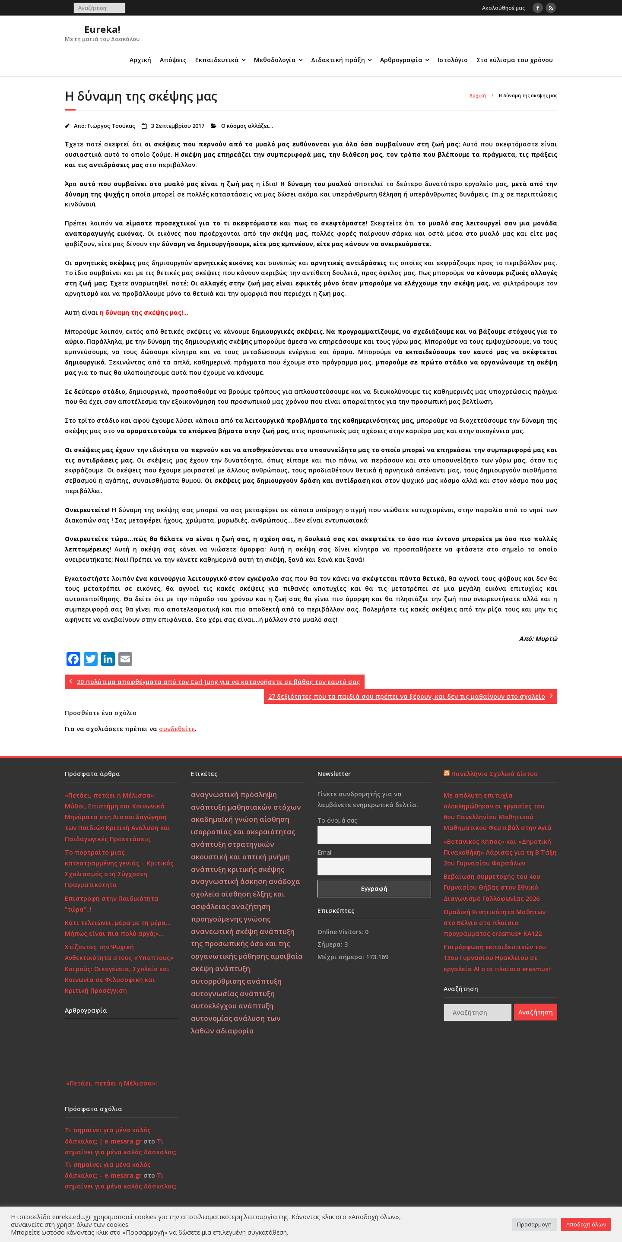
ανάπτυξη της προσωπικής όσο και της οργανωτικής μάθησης (243, 944)
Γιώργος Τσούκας (111, 126)
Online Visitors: (341, 932)
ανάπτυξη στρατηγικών (232, 844)
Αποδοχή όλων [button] (586, 1224)
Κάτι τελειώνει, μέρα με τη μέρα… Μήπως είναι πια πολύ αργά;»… (118, 928)
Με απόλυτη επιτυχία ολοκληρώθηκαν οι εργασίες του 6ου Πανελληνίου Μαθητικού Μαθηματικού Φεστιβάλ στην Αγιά (498, 811)
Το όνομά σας (337, 820)
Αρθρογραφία (401, 60)
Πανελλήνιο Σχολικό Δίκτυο (494, 774)
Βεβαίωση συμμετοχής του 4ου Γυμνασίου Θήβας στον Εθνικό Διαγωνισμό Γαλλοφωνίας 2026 (492, 887)
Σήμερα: (330, 944)
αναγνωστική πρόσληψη (234, 794)
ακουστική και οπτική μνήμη (240, 857)
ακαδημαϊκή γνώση (224, 819)
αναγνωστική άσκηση (229, 881)
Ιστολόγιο (453, 60)
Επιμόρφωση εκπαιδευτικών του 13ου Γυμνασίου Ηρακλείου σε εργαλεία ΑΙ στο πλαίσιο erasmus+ (498, 958)
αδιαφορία (235, 1031)
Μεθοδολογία (275, 60)
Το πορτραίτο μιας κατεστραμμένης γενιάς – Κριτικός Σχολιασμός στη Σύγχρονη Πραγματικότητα (119, 868)
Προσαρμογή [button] (534, 1224)
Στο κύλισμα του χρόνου (514, 60)
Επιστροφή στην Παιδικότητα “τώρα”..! (112, 903)
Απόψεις (173, 60)
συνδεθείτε (177, 729)
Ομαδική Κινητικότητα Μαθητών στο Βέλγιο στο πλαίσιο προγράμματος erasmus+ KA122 (495, 923)
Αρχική (140, 60)
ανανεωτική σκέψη (224, 931)
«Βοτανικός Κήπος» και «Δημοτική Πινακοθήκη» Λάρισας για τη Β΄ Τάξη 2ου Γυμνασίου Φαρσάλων (500, 852)
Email (325, 852)
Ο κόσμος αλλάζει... (247, 126)
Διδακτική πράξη (338, 60)
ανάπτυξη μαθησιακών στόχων (246, 807)
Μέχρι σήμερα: (341, 957)
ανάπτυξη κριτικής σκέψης (237, 869)
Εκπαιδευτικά (217, 60)
